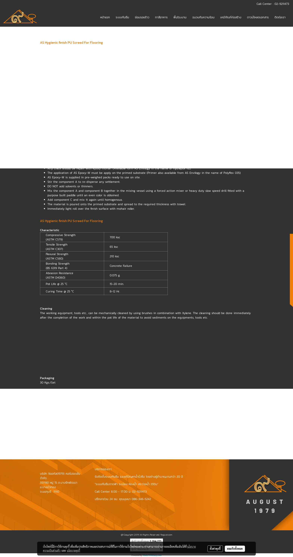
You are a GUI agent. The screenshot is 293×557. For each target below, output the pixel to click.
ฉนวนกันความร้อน (203, 17)
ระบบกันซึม (122, 17)
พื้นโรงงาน (179, 17)
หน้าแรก (105, 17)
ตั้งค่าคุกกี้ (215, 548)
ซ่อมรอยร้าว (142, 17)
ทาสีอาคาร (161, 17)
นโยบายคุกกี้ (73, 550)
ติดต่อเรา (280, 17)
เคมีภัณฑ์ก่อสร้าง (230, 17)
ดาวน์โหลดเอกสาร (258, 17)
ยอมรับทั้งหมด (235, 548)
